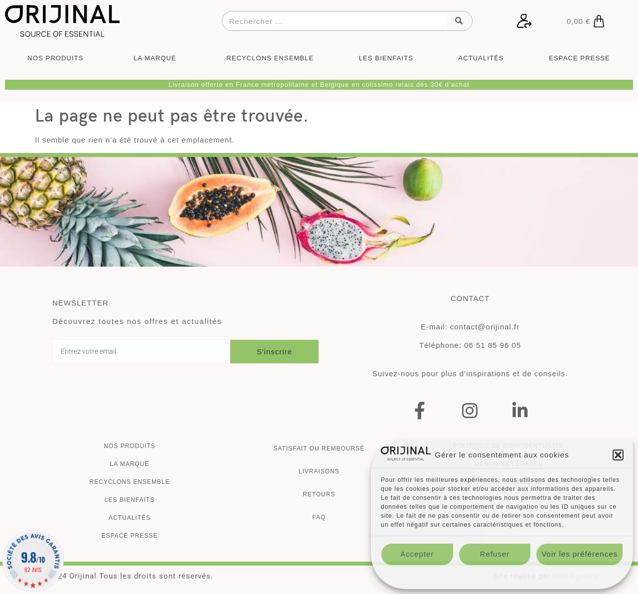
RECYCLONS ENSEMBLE (270, 58)
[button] (618, 455)
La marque (129, 463)
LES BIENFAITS (386, 58)
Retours (319, 494)
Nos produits (129, 446)
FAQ (318, 517)
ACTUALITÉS (481, 58)
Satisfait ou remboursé (319, 448)
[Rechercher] (459, 20)
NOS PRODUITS (57, 58)
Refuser (495, 554)
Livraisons (319, 471)
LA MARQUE (157, 58)
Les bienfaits (130, 499)
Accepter (417, 554)
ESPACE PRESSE (579, 58)
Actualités (130, 517)
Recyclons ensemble (129, 481)
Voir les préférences (579, 554)
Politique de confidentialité (501, 576)
